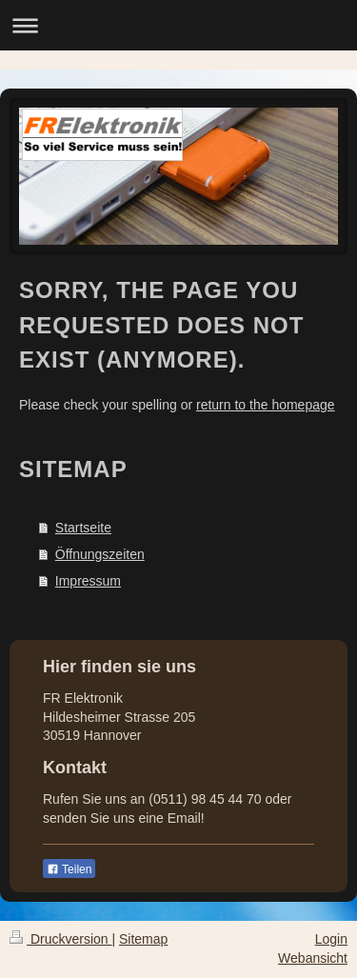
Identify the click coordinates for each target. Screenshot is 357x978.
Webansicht (312, 958)
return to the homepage (265, 404)
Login (331, 939)
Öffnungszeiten (100, 554)
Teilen (69, 869)
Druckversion (60, 939)
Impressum (88, 581)
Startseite (83, 527)
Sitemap (143, 939)
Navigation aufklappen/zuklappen (178, 25)
